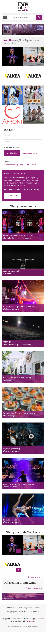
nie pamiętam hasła (29, 153)
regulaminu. (39, 619)
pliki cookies (30, 621)
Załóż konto (12, 196)
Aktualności (11, 608)
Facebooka (10, 165)
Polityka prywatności (15, 611)
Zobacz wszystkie (36, 577)
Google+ (22, 165)
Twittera (33, 165)
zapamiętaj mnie (11, 147)
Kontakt (36, 611)
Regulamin (28, 608)
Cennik (36, 608)
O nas (20, 608)
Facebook (28, 611)
